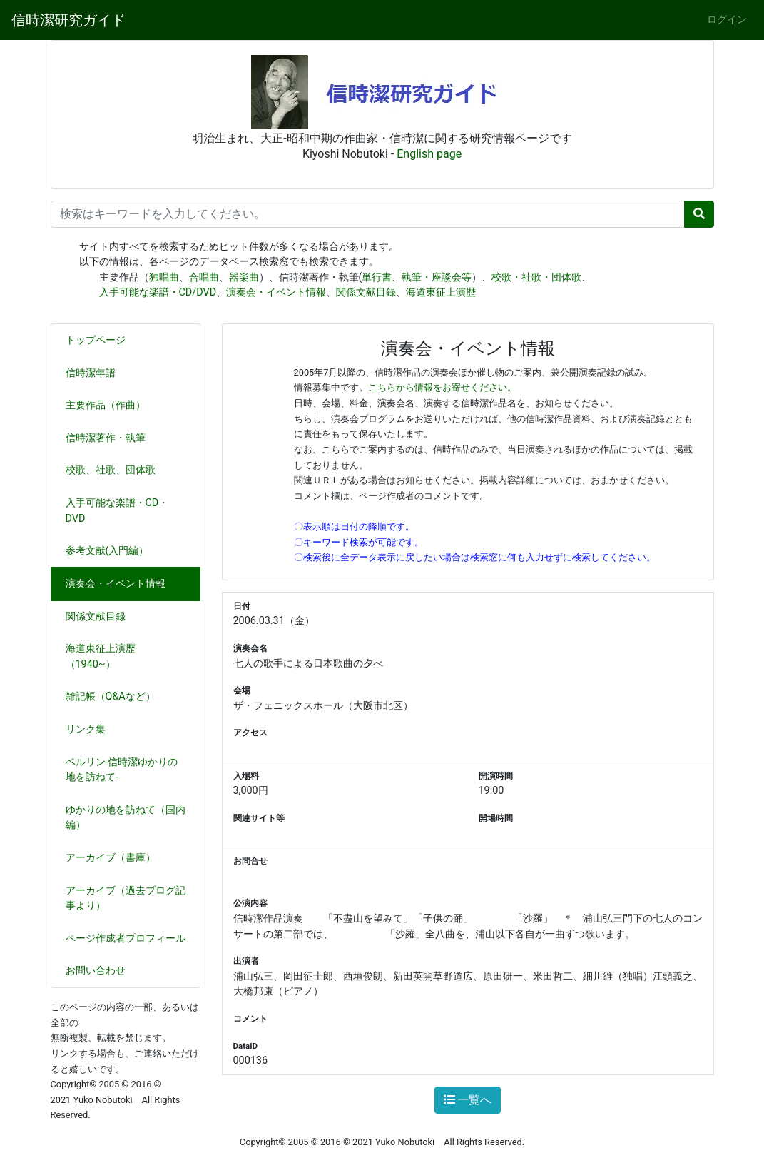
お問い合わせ (96, 971)
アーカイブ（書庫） (111, 858)
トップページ (96, 340)
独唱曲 (164, 277)
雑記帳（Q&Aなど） (116, 696)
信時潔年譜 (91, 373)
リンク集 (86, 729)
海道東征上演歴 (441, 292)
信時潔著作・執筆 (111, 438)
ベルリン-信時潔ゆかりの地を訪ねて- (122, 770)
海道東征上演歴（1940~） (101, 656)
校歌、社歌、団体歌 (116, 470)
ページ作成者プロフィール (125, 938)
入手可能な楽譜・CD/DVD (158, 292)
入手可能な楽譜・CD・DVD (117, 511)
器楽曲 (244, 277)
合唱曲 (204, 277)
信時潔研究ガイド (68, 20)
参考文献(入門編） (113, 551)
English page (429, 154)
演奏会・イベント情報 (276, 292)
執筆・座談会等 (437, 277)
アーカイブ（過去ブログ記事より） (125, 898)
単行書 (377, 277)
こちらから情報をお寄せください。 (442, 387)
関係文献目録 (366, 292)
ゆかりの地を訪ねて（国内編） (125, 818)
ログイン (727, 20)
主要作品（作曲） (111, 405)
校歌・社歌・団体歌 (536, 277)
